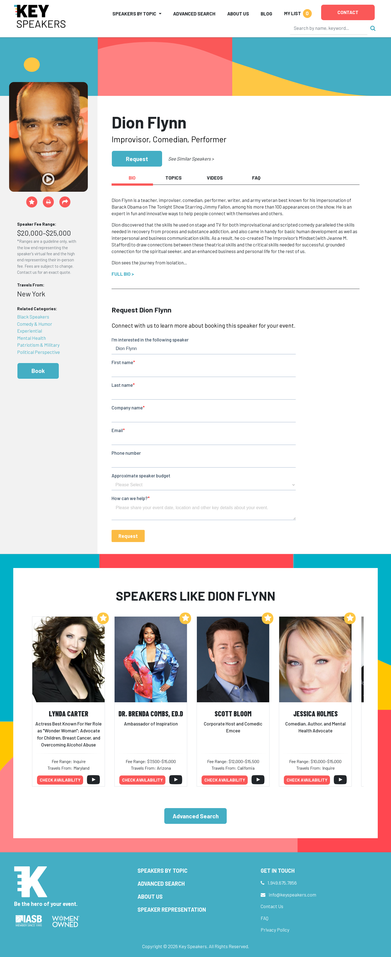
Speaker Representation (172, 909)
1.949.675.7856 (282, 882)
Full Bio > (123, 274)
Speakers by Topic (162, 870)
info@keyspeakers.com (292, 894)
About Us (238, 13)
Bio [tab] (132, 177)
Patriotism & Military (38, 345)
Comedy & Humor (34, 324)
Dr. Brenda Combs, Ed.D (150, 713)
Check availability (60, 779)
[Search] (329, 28)
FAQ (264, 918)
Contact (347, 12)
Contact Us (272, 906)
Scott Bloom (233, 713)
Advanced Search (194, 13)
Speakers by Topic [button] (134, 13)
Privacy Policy (275, 929)
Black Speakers (33, 316)
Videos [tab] (215, 177)
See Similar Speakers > (191, 158)
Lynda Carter (68, 713)
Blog (266, 13)
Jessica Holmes (315, 713)
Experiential (29, 330)
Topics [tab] (173, 177)
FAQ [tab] (256, 177)
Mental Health (31, 338)
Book (38, 370)
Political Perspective (38, 352)
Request (137, 158)
